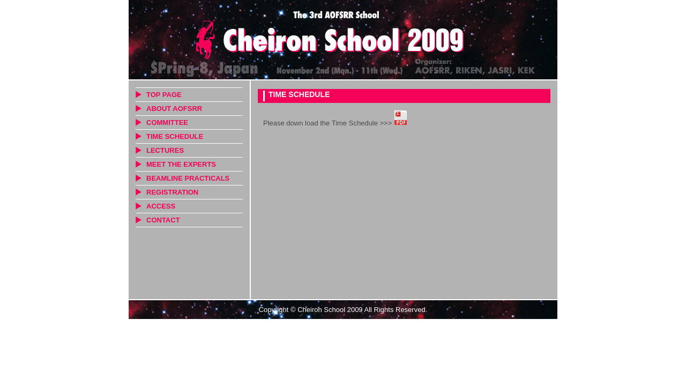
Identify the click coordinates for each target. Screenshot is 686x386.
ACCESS (160, 206)
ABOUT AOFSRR (174, 109)
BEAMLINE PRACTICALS (187, 178)
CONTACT (163, 220)
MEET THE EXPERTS (181, 164)
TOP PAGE (164, 95)
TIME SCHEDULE (174, 136)
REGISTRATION (172, 192)
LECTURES (165, 150)
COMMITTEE (167, 122)
